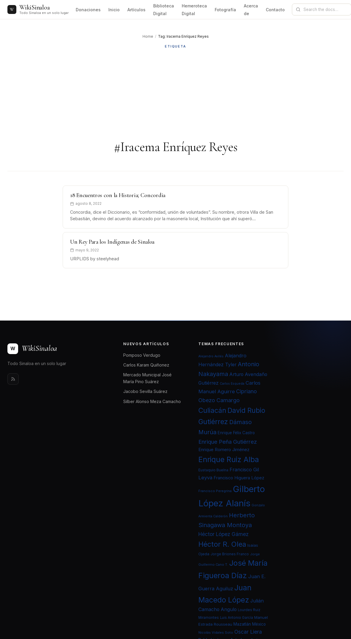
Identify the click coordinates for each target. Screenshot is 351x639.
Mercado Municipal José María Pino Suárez (147, 378)
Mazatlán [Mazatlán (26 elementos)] (242, 624)
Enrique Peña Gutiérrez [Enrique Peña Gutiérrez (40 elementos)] (227, 441)
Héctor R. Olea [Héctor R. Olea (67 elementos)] (222, 544)
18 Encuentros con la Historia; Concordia (117, 195)
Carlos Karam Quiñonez (146, 364)
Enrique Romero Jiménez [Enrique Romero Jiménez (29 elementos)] (223, 449)
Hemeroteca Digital (194, 9)
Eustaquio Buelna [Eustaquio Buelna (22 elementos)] (213, 470)
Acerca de (251, 9)
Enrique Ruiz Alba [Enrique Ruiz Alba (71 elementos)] (228, 459)
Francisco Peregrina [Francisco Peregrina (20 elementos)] (215, 491)
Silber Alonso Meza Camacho (152, 401)
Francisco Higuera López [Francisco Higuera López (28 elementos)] (239, 478)
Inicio (114, 9)
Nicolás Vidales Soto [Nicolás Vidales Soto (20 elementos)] (215, 632)
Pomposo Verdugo (141, 355)
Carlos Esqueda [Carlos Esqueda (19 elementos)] (232, 384)
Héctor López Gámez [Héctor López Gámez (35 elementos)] (223, 534)
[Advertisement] (175, 94)
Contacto (275, 9)
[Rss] (13, 379)
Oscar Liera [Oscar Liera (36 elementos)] (248, 632)
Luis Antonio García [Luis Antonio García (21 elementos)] (236, 618)
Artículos (136, 9)
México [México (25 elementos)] (259, 624)
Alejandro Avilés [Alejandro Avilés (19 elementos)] (211, 356)
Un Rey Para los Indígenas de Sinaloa (112, 241)
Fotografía (225, 9)
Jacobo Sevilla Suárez (145, 391)
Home (148, 36)
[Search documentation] (325, 9)
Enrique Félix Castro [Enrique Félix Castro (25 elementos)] (236, 432)
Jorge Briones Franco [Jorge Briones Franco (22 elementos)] (230, 554)
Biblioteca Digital (163, 9)
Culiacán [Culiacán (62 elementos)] (212, 410)
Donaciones (88, 9)
